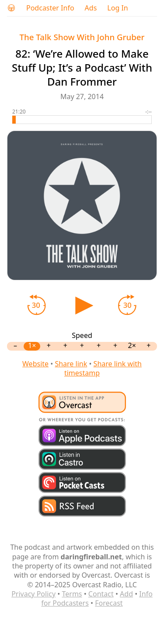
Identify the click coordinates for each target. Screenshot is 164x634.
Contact (101, 594)
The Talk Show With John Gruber (82, 36)
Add (126, 594)
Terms (72, 594)
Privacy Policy (33, 594)
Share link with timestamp (103, 368)
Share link (71, 364)
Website (35, 364)
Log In (117, 8)
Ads (91, 8)
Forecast (108, 603)
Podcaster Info (50, 8)
